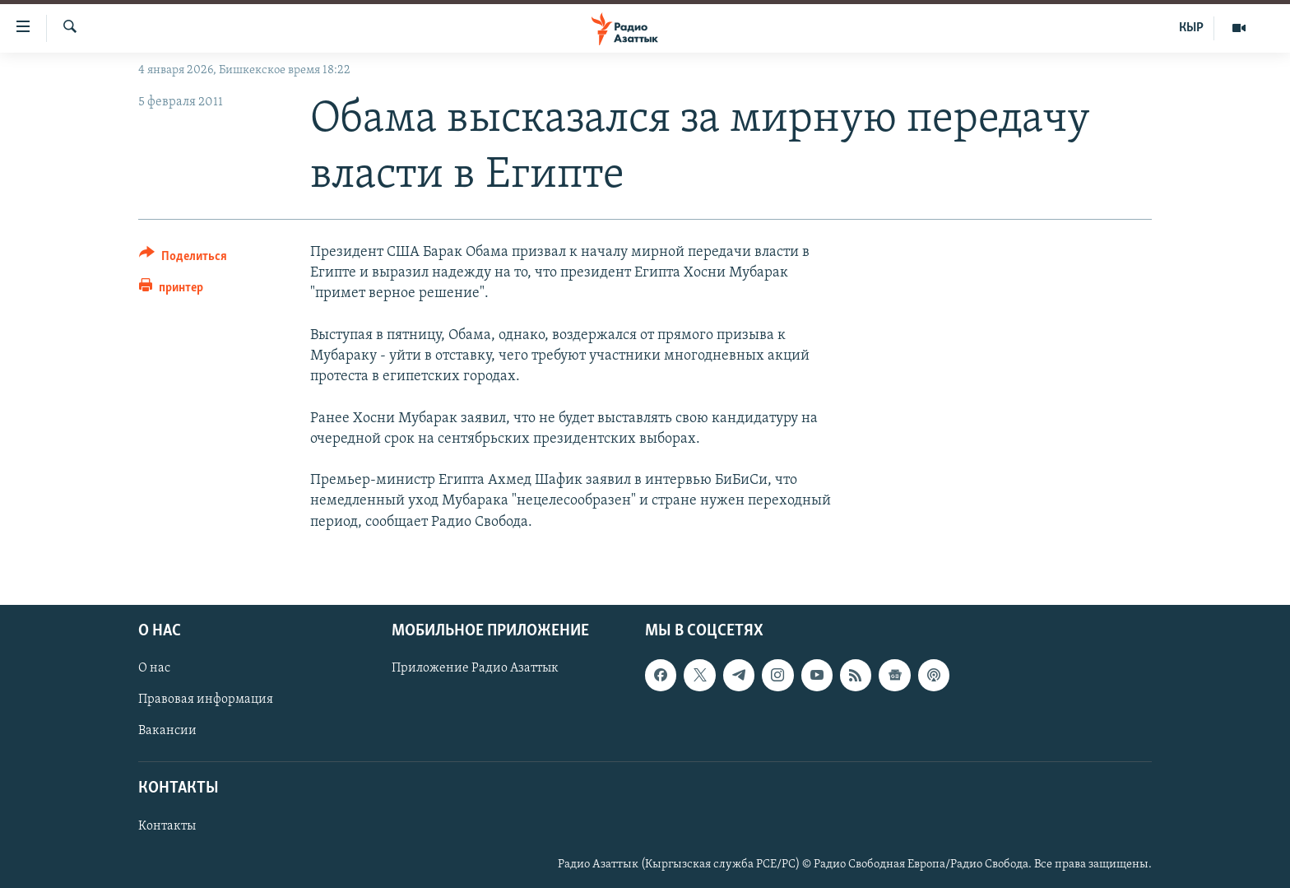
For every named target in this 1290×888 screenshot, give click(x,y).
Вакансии (167, 730)
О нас (154, 668)
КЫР (1191, 28)
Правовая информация (205, 699)
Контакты (167, 826)
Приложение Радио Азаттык (475, 668)
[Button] (183, 259)
